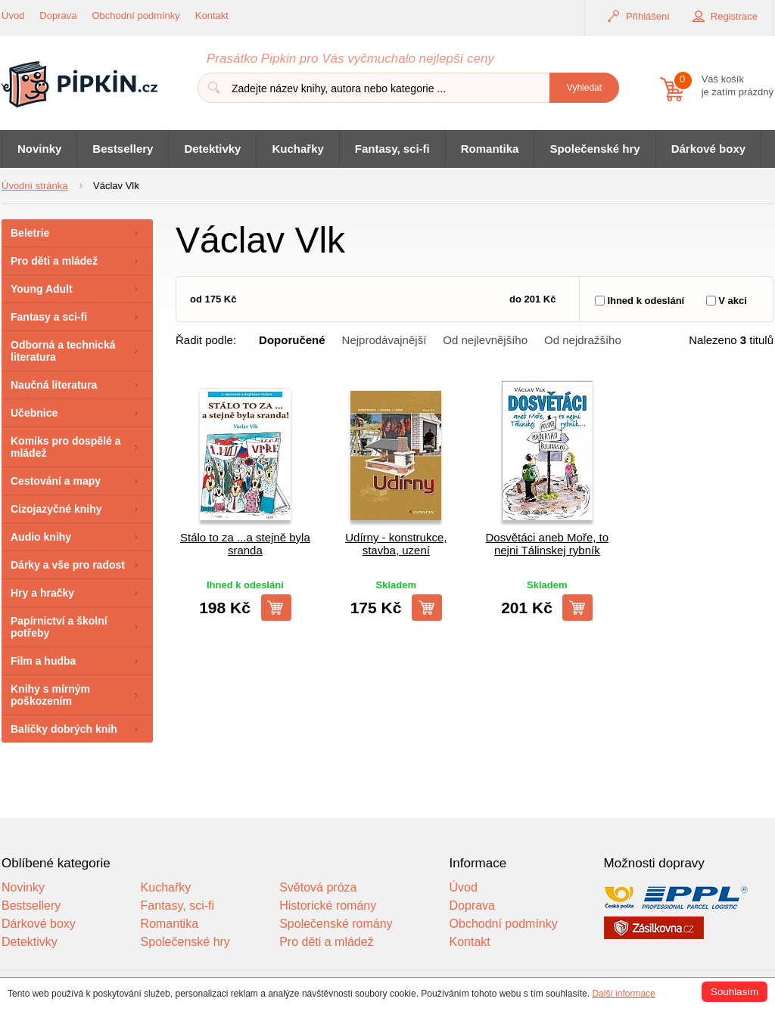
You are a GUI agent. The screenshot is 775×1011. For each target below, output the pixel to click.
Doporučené (292, 339)
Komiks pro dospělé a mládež (65, 447)
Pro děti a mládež (54, 261)
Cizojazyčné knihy (56, 509)
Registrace (734, 16)
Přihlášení (648, 16)
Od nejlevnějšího (485, 339)
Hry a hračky (42, 593)
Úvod (13, 15)
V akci (732, 300)
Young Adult (42, 289)
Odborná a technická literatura (63, 351)
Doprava (57, 15)
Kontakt (212, 15)
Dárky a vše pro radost (68, 565)
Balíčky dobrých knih (64, 729)
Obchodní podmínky (136, 15)
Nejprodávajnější (384, 339)
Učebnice (34, 413)
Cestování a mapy (56, 481)
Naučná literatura (54, 385)
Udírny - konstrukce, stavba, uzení (396, 544)
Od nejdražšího (582, 339)
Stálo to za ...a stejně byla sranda (245, 544)
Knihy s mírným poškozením (50, 695)
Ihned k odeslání (645, 300)
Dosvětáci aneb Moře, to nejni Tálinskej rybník (547, 544)
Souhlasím (734, 991)
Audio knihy (41, 537)
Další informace (623, 993)
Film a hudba (43, 661)
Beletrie (30, 233)
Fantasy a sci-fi (49, 317)
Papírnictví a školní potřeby (59, 627)
